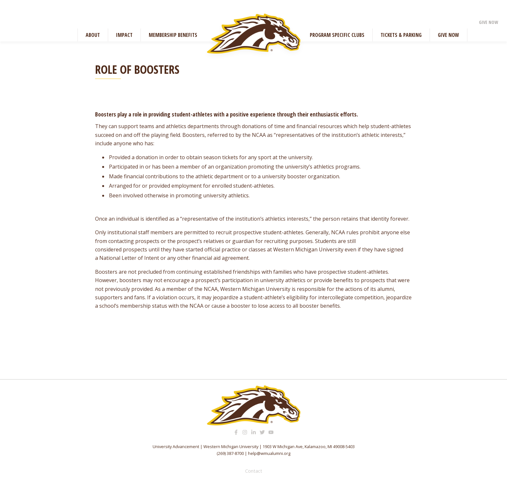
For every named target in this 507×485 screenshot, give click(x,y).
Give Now (488, 22)
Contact (253, 471)
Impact (124, 35)
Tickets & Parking (401, 35)
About (93, 35)
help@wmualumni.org (269, 453)
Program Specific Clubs (337, 35)
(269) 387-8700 (230, 453)
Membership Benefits (173, 35)
